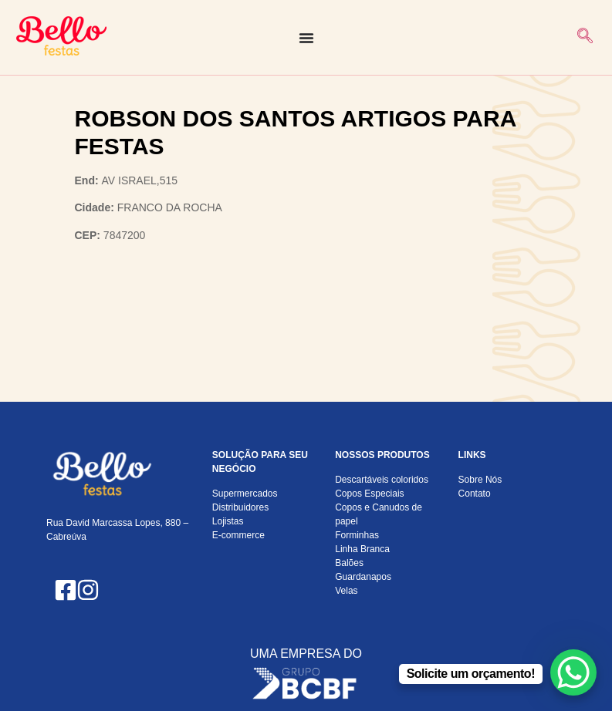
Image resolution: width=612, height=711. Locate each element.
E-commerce (238, 535)
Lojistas (228, 521)
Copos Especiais (369, 493)
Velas (346, 590)
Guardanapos (363, 576)
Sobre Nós (480, 479)
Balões (349, 563)
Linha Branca (362, 549)
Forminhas (357, 535)
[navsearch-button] (585, 37)
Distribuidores (240, 507)
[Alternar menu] (306, 37)
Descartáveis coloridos (381, 479)
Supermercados (245, 493)
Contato (474, 493)
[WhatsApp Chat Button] (573, 672)
